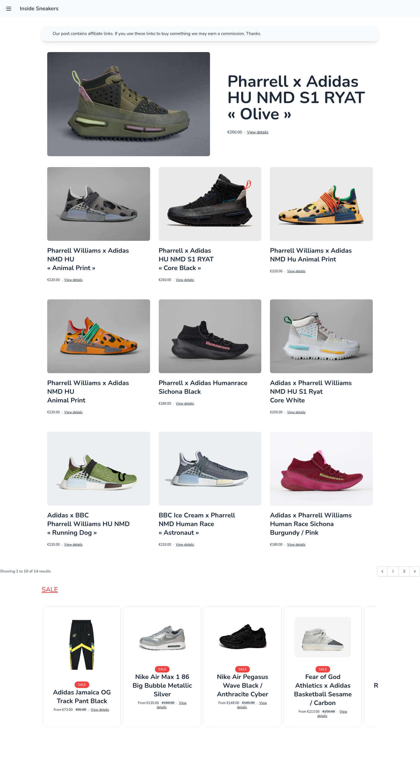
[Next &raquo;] (415, 571)
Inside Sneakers (39, 8)
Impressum (210, 753)
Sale (50, 589)
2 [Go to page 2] (404, 571)
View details (257, 132)
